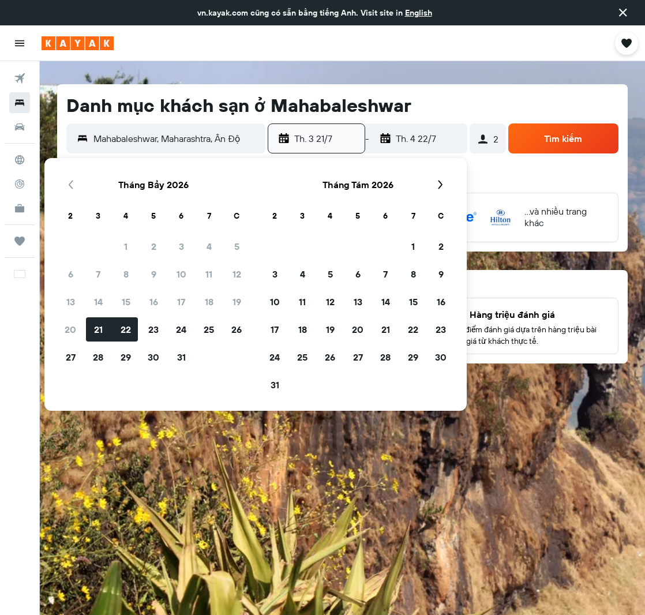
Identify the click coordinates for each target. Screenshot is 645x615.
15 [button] (126, 302)
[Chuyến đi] (20, 241)
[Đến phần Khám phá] (20, 159)
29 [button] (126, 357)
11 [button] (208, 274)
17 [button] (181, 302)
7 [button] (98, 274)
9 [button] (153, 274)
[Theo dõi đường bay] (20, 184)
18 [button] (209, 302)
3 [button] (181, 246)
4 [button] (209, 246)
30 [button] (153, 357)
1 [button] (125, 246)
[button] (623, 13)
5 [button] (236, 246)
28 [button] (98, 357)
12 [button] (236, 274)
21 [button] (98, 329)
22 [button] (126, 329)
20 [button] (70, 329)
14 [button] (98, 302)
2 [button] (153, 246)
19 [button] (236, 302)
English (418, 12)
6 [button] (70, 274)
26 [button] (236, 329)
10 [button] (181, 274)
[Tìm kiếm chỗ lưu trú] (20, 102)
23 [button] (153, 329)
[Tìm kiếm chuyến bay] (20, 78)
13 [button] (70, 302)
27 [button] (71, 357)
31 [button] (181, 357)
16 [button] (153, 302)
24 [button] (181, 329)
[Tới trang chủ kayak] (78, 43)
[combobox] (176, 138)
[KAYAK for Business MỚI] (20, 208)
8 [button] (126, 274)
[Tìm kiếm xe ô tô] (20, 126)
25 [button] (209, 329)
